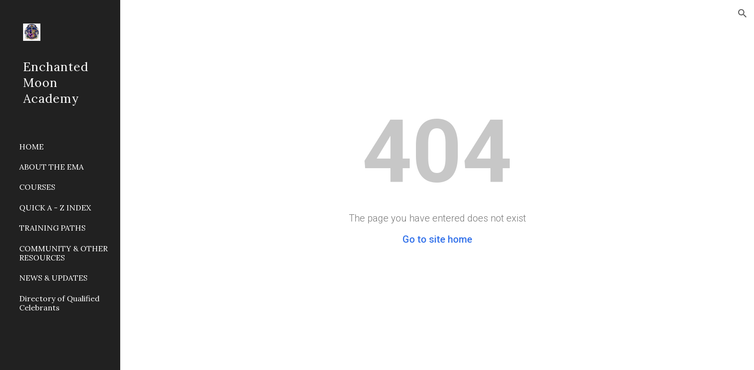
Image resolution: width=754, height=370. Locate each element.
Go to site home (437, 239)
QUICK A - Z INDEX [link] (55, 207)
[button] (742, 13)
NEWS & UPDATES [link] (53, 278)
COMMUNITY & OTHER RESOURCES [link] (63, 253)
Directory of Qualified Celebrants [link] (59, 303)
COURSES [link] (37, 187)
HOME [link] (31, 146)
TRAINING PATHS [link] (52, 228)
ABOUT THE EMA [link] (51, 167)
